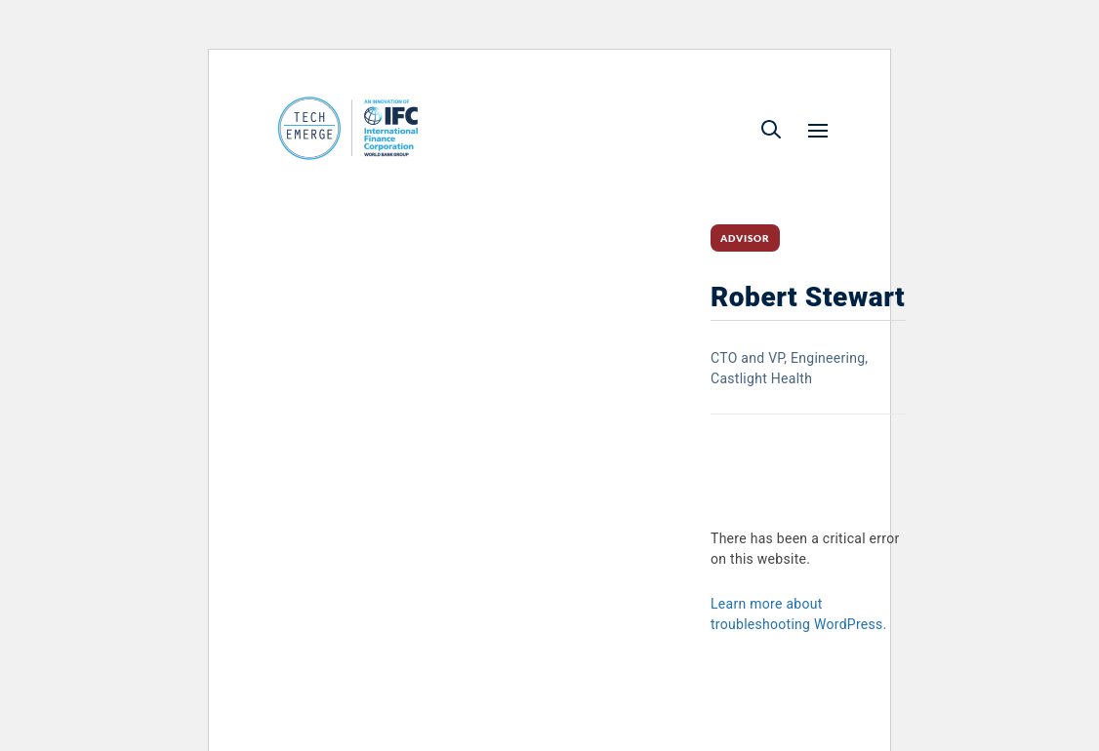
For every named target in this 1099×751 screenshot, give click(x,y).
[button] (771, 129)
